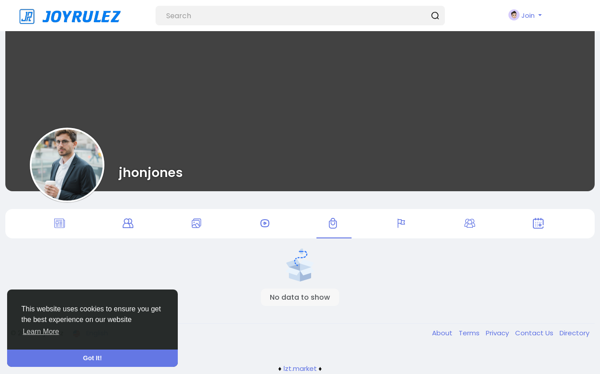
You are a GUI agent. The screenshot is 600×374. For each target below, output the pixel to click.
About (443, 333)
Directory (574, 333)
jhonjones (151, 172)
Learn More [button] (41, 331)
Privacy (498, 333)
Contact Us (535, 333)
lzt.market (300, 368)
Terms (470, 333)
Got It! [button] (92, 358)
